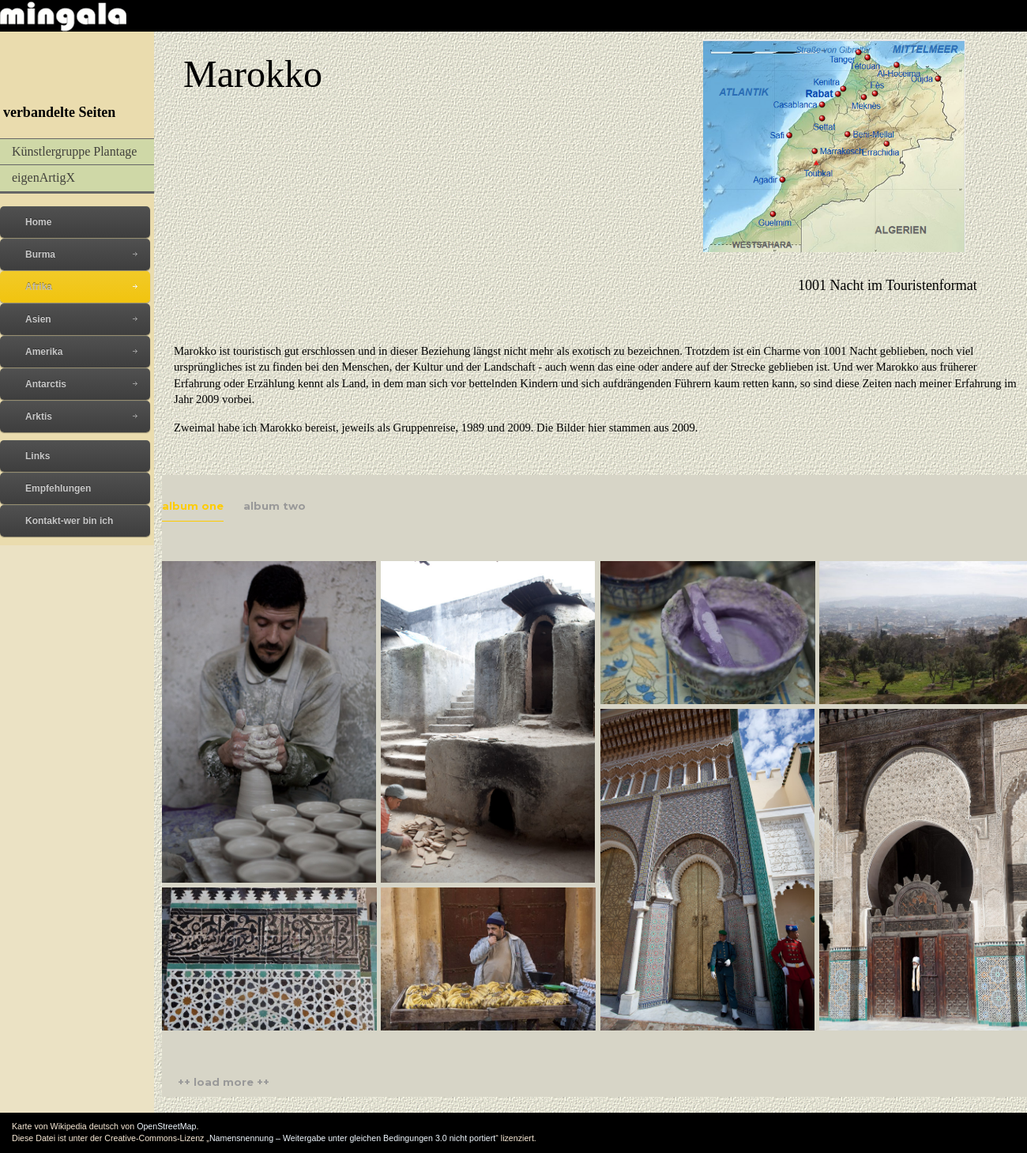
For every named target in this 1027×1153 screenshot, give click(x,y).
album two (274, 505)
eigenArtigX (43, 177)
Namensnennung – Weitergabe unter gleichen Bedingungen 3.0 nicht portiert (352, 1138)
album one (193, 505)
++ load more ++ (223, 1082)
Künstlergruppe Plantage (74, 151)
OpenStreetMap (166, 1126)
